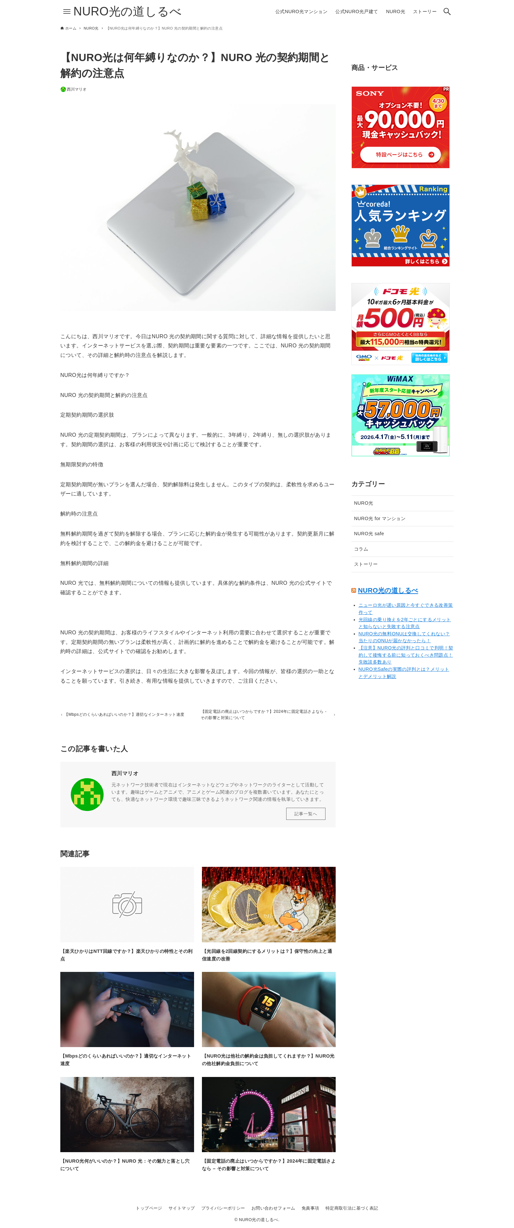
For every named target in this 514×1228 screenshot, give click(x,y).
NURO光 (363, 503)
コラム (361, 549)
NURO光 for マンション (379, 518)
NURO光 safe (369, 533)
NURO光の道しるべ (127, 11)
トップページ (149, 1208)
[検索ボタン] (447, 11)
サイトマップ (181, 1208)
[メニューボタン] (66, 11)
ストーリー (366, 564)
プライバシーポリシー (223, 1208)
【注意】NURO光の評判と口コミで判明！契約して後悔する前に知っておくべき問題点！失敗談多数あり (406, 655)
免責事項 (310, 1208)
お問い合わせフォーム (273, 1208)
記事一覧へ (305, 816)
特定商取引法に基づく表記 (352, 1208)
